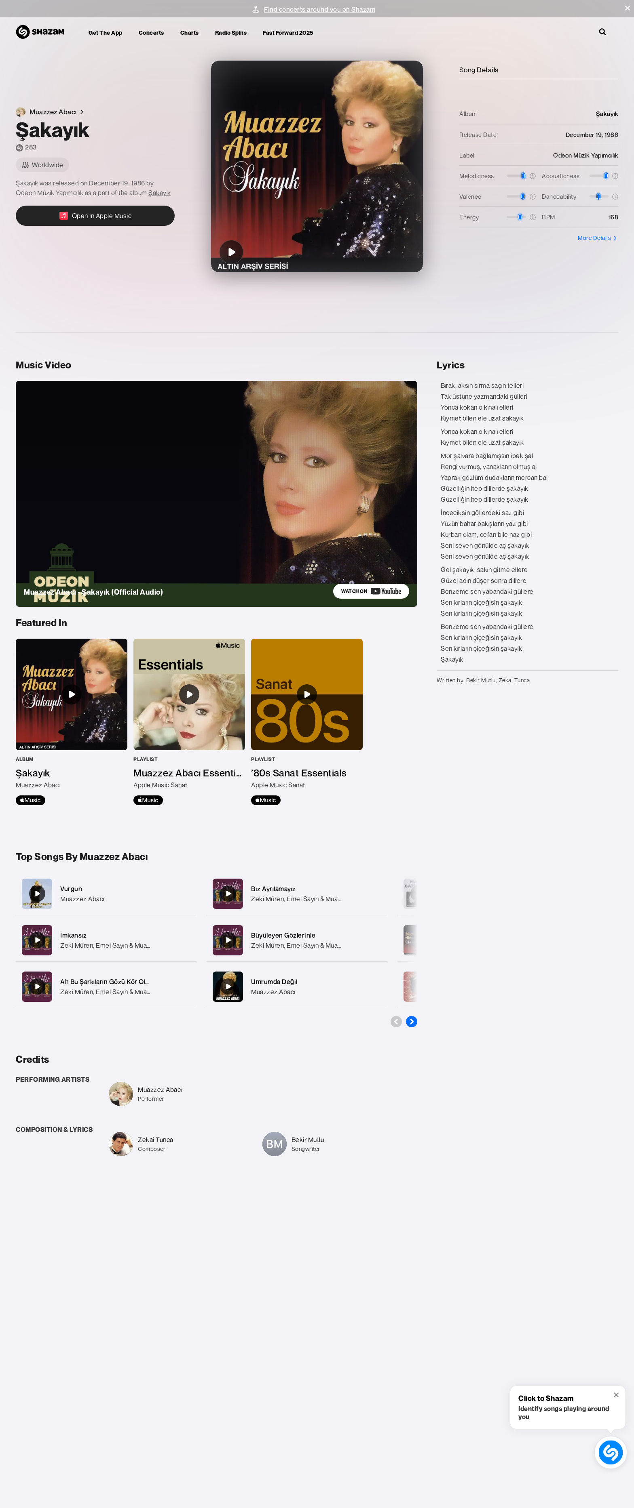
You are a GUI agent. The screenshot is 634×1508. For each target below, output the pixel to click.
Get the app (106, 32)
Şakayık (159, 193)
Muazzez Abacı (82, 899)
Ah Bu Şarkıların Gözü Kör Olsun (108, 982)
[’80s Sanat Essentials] (307, 722)
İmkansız (73, 935)
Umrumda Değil (274, 982)
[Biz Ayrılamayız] (297, 894)
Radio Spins (231, 32)
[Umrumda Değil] (297, 986)
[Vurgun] (106, 894)
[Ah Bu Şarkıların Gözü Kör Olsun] (106, 986)
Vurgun (71, 889)
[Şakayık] (231, 252)
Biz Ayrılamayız (273, 889)
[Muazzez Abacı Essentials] (189, 722)
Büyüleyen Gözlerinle (283, 935)
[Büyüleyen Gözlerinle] (297, 940)
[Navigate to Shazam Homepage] (44, 32)
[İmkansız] (106, 940)
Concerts (151, 32)
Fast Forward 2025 (288, 32)
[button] (627, 8)
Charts (189, 32)
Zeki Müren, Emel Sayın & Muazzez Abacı (119, 945)
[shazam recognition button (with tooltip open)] (610, 1452)
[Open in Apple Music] (95, 216)
